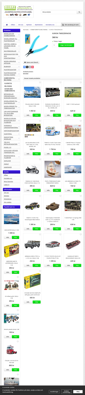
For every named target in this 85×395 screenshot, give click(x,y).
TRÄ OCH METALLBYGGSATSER (12, 143)
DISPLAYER (7, 161)
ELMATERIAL (12, 134)
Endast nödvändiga (66, 391)
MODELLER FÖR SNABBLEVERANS (12, 35)
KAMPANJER (8, 167)
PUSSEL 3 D (7, 147)
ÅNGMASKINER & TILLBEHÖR (12, 157)
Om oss (20, 25)
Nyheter (29, 25)
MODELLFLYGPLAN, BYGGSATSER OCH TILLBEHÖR (12, 120)
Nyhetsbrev (39, 25)
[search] (79, 12)
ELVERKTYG (8, 83)
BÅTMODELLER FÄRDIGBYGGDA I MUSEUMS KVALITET (10, 96)
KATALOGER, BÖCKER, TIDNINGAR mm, (11, 151)
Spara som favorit (31, 62)
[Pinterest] (32, 67)
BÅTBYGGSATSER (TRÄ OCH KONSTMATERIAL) (12, 56)
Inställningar (54, 392)
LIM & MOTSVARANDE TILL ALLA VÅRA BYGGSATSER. (11, 113)
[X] (27, 67)
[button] (15, 237)
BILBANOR (12, 66)
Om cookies (7, 202)
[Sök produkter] (59, 12)
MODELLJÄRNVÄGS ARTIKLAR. (12, 62)
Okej (77, 392)
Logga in (6, 185)
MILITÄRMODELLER (12, 51)
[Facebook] (24, 67)
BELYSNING (8, 86)
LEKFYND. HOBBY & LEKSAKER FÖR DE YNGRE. (12, 46)
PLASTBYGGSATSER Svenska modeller (12, 74)
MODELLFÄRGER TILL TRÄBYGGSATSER (12, 107)
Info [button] (7, 237)
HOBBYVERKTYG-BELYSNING (12, 79)
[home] (6, 25)
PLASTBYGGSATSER (12, 70)
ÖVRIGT (6, 164)
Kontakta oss (50, 25)
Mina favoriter (8, 181)
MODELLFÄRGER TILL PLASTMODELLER (12, 40)
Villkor (13, 25)
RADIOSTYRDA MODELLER (12, 138)
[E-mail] (29, 67)
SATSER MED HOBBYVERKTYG (9, 90)
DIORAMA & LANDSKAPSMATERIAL (12, 126)
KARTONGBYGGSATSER (12, 131)
